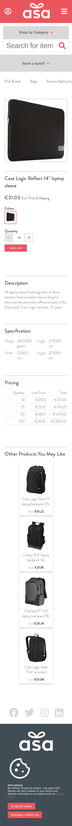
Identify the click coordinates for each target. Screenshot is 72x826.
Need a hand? (36, 63)
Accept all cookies (21, 806)
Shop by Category (36, 32)
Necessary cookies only (25, 814)
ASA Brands (12, 81)
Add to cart (15, 248)
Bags (33, 81)
